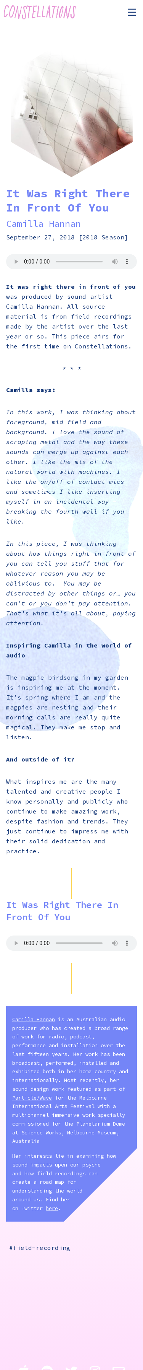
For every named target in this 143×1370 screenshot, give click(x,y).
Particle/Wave (32, 1097)
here (52, 1208)
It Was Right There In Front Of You (62, 911)
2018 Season (103, 237)
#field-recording (39, 1247)
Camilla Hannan (43, 223)
